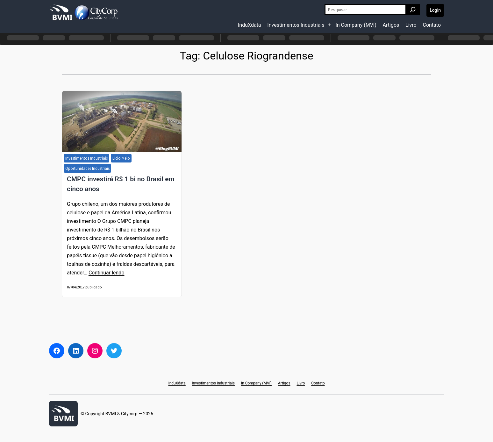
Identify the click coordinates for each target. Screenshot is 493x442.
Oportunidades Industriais (87, 168)
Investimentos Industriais (295, 25)
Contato (432, 25)
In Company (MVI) (355, 25)
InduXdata (249, 25)
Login (435, 10)
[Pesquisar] (412, 9)
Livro (411, 25)
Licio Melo (121, 158)
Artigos (391, 25)
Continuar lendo (107, 273)
